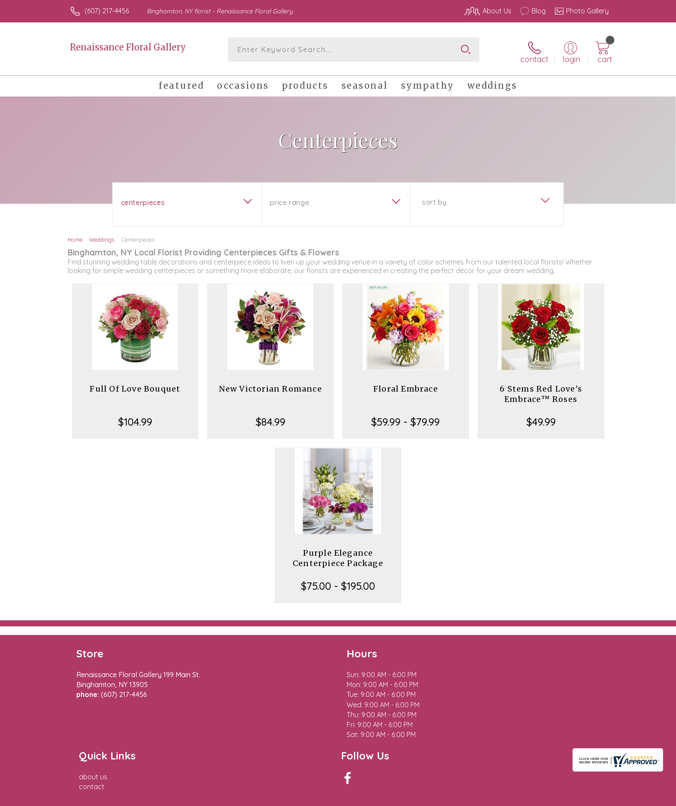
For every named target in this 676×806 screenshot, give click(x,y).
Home (75, 236)
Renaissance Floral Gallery (128, 47)
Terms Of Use (420, 797)
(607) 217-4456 (106, 10)
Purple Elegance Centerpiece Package (338, 555)
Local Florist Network (532, 797)
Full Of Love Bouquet (135, 385)
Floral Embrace (405, 385)
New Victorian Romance (270, 385)
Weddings (101, 236)
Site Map (585, 797)
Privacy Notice (470, 797)
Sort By (434, 198)
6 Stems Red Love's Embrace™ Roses (541, 390)
